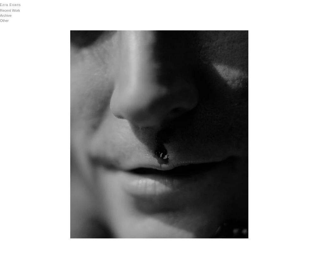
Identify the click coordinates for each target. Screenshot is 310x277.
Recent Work (10, 10)
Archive (6, 15)
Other (4, 20)
